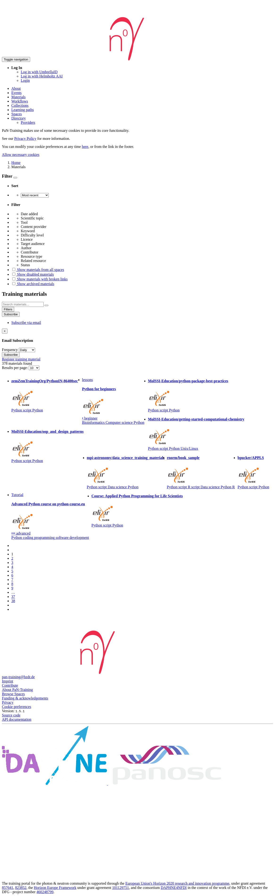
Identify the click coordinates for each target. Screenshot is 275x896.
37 (13, 597)
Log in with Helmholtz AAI (42, 76)
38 (13, 601)
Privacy (7, 702)
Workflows (19, 101)
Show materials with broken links (39, 279)
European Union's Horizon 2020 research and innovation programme (177, 883)
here (85, 147)
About (16, 88)
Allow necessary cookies (20, 155)
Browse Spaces (13, 694)
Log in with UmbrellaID (39, 72)
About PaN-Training (17, 690)
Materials (18, 97)
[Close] (5, 331)
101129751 (120, 888)
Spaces (16, 114)
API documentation (16, 719)
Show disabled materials (32, 274)
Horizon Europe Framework (55, 888)
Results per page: (15, 368)
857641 (7, 888)
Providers (28, 122)
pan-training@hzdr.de (18, 677)
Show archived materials (32, 284)
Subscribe (11, 314)
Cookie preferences (16, 707)
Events (16, 93)
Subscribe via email (26, 323)
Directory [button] (18, 118)
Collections (20, 105)
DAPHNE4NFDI (174, 888)
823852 (20, 888)
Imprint (7, 681)
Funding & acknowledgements (25, 698)
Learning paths (22, 110)
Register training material (21, 359)
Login (25, 80)
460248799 (45, 892)
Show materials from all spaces (37, 270)
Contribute (10, 685)
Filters (8, 309)
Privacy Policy (25, 139)
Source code (11, 715)
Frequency (10, 350)
